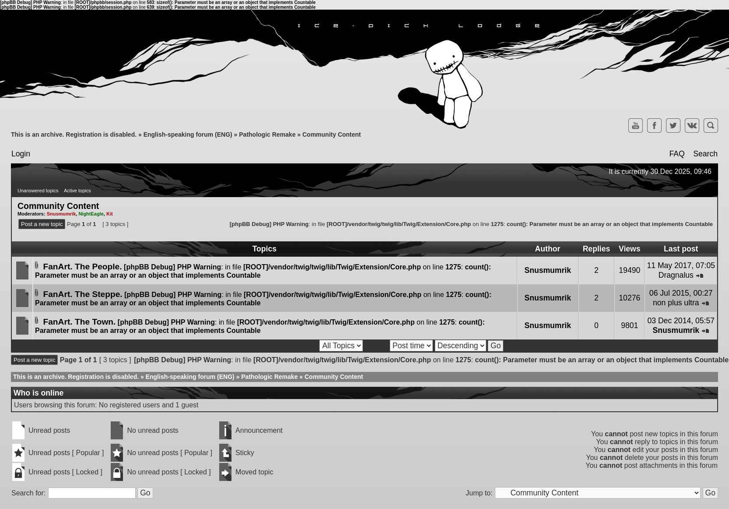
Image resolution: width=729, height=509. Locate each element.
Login (20, 153)
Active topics (77, 190)
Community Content (331, 134)
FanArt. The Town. (79, 321)
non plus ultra (676, 302)
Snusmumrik (61, 213)
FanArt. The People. (82, 266)
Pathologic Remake (267, 134)
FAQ (676, 153)
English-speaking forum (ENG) (188, 134)
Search (705, 153)
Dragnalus (676, 275)
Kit (109, 213)
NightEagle (90, 213)
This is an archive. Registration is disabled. (74, 134)
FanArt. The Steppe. (82, 294)
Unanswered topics (38, 190)
